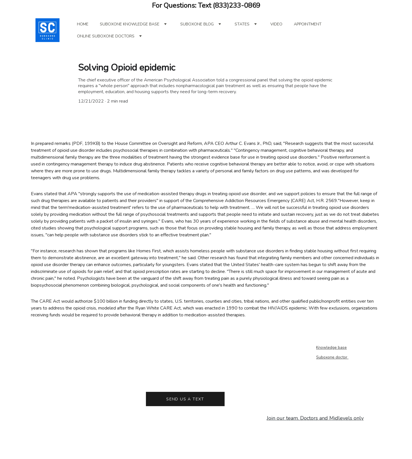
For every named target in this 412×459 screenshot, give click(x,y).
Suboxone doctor (332, 357)
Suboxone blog (197, 24)
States (242, 24)
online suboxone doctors (105, 36)
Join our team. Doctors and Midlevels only (315, 418)
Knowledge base (331, 348)
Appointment (308, 24)
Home (82, 24)
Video (276, 24)
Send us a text (185, 400)
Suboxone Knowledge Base (129, 24)
